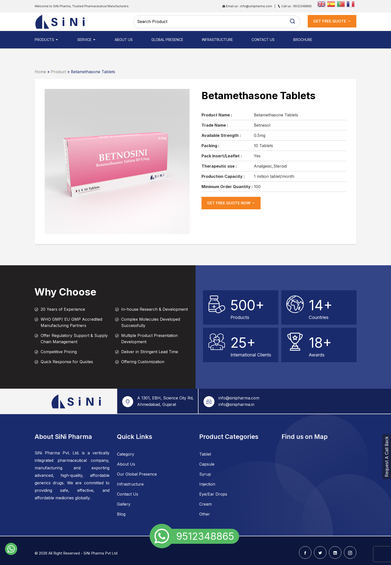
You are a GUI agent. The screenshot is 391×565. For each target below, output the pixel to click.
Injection (207, 484)
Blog (121, 514)
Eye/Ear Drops (213, 494)
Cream (205, 504)
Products (47, 39)
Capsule (206, 464)
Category (125, 454)
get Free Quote (332, 21)
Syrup (205, 474)
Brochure (302, 39)
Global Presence (167, 39)
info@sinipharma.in (236, 404)
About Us (124, 39)
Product (58, 71)
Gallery (123, 504)
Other (204, 514)
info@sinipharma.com (238, 397)
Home (40, 71)
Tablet (205, 454)
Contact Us (263, 39)
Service (86, 39)
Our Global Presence (137, 474)
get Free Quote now (231, 203)
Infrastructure (217, 39)
